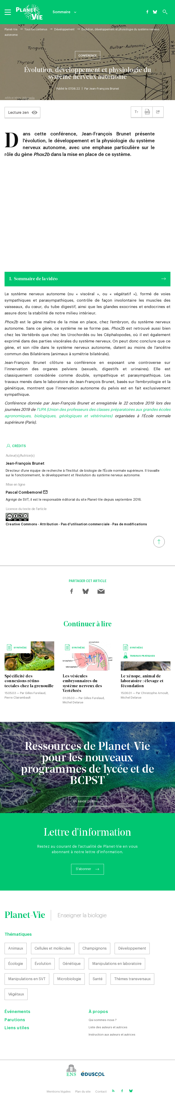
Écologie (15, 964)
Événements (18, 1012)
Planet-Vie (11, 29)
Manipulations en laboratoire (117, 964)
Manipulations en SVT (27, 979)
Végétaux (16, 994)
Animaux (15, 948)
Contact (101, 1091)
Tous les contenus (35, 29)
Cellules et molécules (53, 948)
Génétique (72, 964)
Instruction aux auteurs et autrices (112, 1034)
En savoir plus (83, 801)
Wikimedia (28, 98)
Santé (98, 979)
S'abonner (83, 869)
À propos (98, 1012)
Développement (64, 29)
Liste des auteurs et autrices (108, 1027)
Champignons (94, 948)
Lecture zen (18, 112)
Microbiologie (69, 979)
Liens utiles (17, 1028)
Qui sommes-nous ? (103, 1019)
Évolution (43, 964)
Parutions (15, 1020)
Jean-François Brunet (104, 88)
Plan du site (83, 1091)
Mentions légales (59, 1091)
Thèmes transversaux (132, 979)
